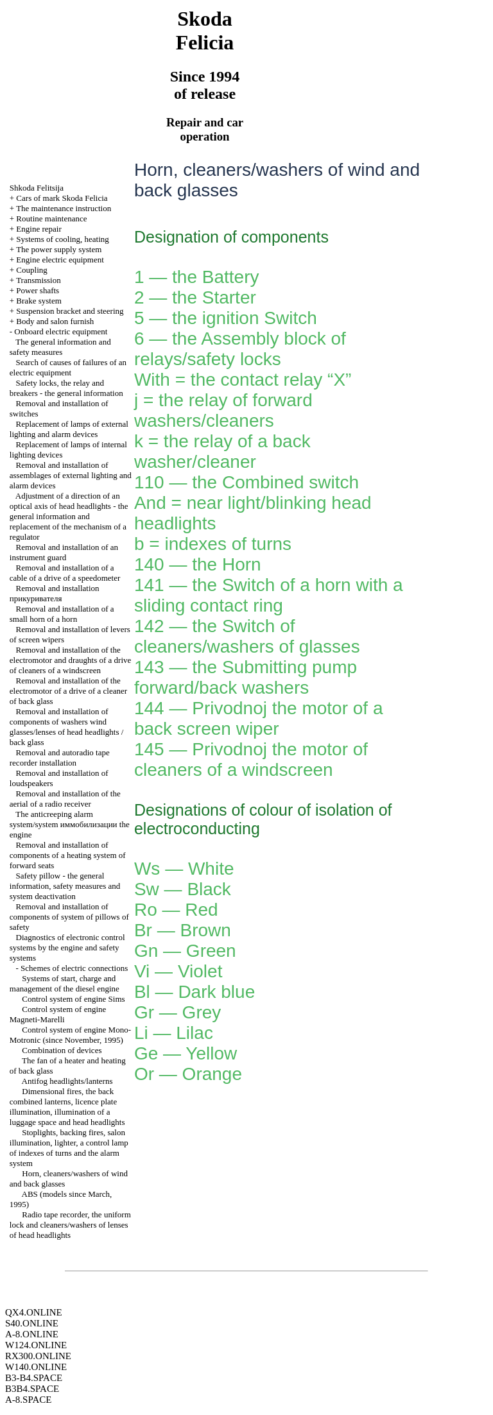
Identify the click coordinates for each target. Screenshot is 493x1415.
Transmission (38, 280)
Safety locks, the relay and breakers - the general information (66, 388)
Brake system (38, 300)
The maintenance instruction (63, 208)
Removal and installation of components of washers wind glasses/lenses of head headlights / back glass (67, 727)
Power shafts (37, 290)
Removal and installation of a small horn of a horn (62, 614)
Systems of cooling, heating (62, 239)
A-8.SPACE (28, 1399)
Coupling (31, 270)
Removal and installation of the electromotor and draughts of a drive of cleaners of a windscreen (71, 660)
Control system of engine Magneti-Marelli (58, 1014)
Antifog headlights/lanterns (67, 1081)
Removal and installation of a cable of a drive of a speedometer (65, 573)
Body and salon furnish (55, 321)
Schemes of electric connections (74, 968)
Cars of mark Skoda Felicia (61, 198)
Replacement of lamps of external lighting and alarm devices (69, 429)
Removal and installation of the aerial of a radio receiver (65, 799)
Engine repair (38, 229)
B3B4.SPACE (32, 1389)
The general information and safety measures (60, 347)
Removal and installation (54, 593)
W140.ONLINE (36, 1367)
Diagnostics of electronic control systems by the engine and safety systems (67, 947)
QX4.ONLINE (33, 1312)
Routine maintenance (51, 218)
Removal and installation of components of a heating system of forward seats (68, 855)
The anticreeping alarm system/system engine (70, 824)
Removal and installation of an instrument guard (64, 552)
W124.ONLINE (36, 1345)
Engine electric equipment (59, 259)
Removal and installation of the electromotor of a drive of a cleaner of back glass (68, 691)
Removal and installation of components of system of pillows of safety (69, 917)
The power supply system (58, 249)
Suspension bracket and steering (69, 311)
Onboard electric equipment (60, 331)
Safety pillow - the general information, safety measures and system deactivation (65, 886)
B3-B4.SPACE (33, 1378)
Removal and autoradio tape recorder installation (60, 758)
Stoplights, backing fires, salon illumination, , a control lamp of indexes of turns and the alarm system (69, 1148)
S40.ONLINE (31, 1323)
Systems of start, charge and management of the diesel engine (64, 983)
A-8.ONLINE (31, 1334)
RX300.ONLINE (38, 1356)
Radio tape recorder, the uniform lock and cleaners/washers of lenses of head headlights (70, 1225)
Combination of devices (61, 1050)
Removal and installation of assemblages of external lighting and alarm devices (71, 475)
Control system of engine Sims (73, 999)
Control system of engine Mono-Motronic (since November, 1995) (70, 1035)
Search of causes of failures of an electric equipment (68, 367)
